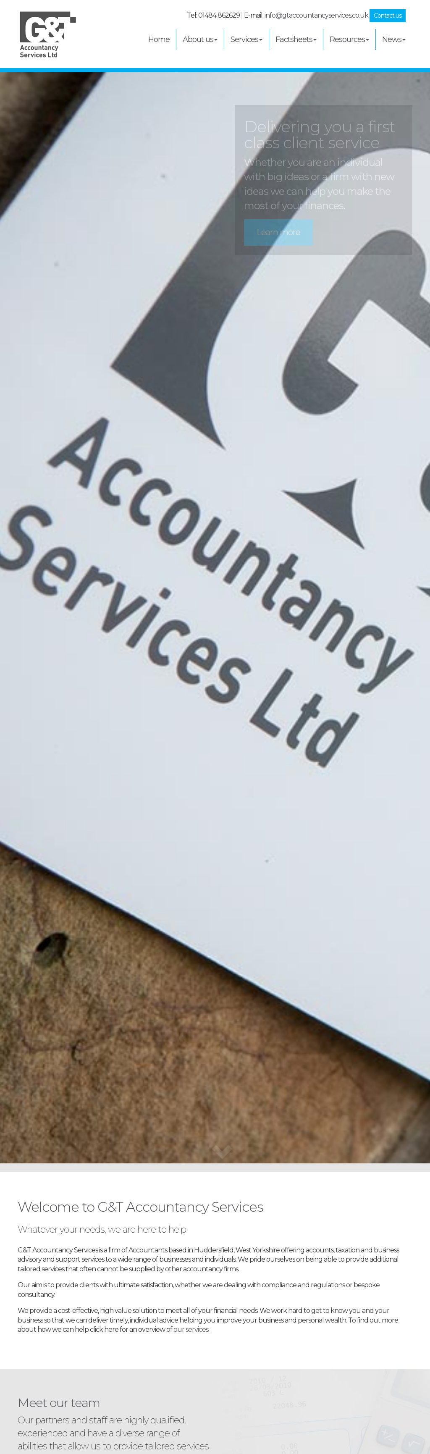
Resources (349, 39)
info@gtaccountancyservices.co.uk (316, 15)
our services (190, 1329)
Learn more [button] (278, 232)
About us (200, 39)
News (394, 39)
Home (159, 39)
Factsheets (296, 39)
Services (246, 39)
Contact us (387, 15)
